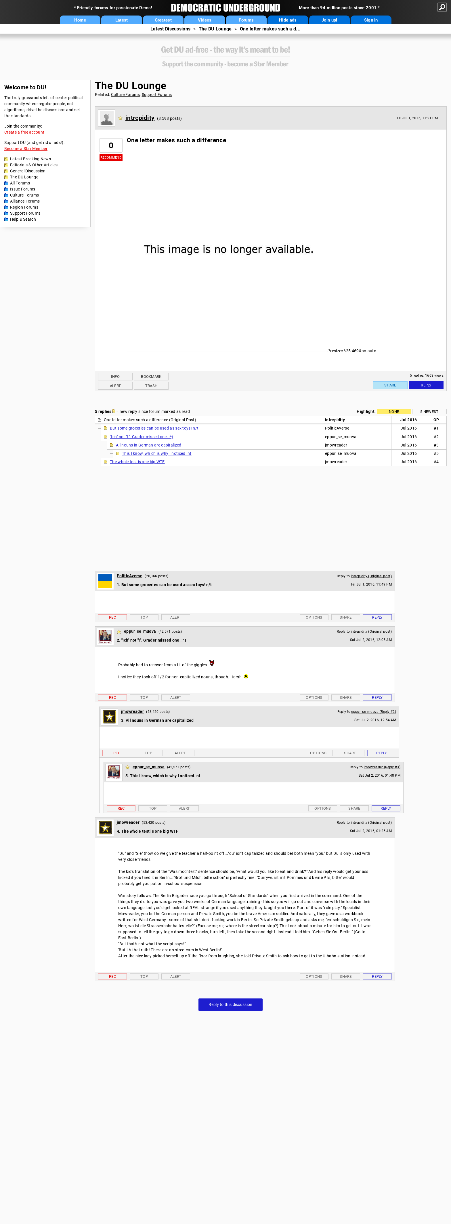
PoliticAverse (129, 575)
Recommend (111, 157)
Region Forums (24, 207)
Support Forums (25, 213)
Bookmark (151, 376)
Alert (115, 386)
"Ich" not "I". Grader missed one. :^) (141, 436)
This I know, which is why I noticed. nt (157, 453)
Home (80, 20)
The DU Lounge (215, 29)
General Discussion (27, 171)
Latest (121, 20)
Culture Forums (24, 195)
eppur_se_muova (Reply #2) (373, 712)
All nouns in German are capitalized (148, 445)
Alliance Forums (25, 201)
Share (390, 385)
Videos (205, 20)
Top (144, 617)
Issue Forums (22, 189)
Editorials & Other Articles (34, 165)
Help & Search (23, 219)
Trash (151, 386)
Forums (246, 20)
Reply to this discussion (230, 1004)
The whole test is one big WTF (137, 461)
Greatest (163, 20)
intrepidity (139, 117)
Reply (426, 385)
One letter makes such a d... (270, 29)
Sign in (371, 20)
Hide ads (288, 20)
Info (115, 376)
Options (314, 617)
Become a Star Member (25, 148)
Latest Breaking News (30, 159)
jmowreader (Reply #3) (382, 767)
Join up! (329, 20)
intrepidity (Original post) (371, 576)
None (394, 411)
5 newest (429, 411)
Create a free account (24, 132)
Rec (112, 617)
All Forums (20, 183)
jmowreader (132, 711)
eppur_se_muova (140, 631)
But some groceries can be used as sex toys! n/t (154, 428)
